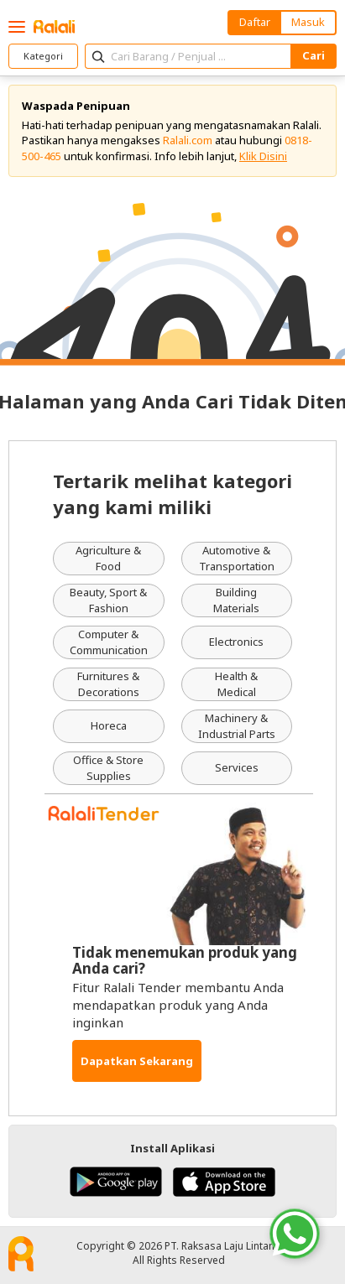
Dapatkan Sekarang (137, 1060)
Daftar (254, 21)
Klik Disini (263, 156)
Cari (313, 55)
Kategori (43, 55)
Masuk (308, 21)
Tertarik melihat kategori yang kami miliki (172, 493)
